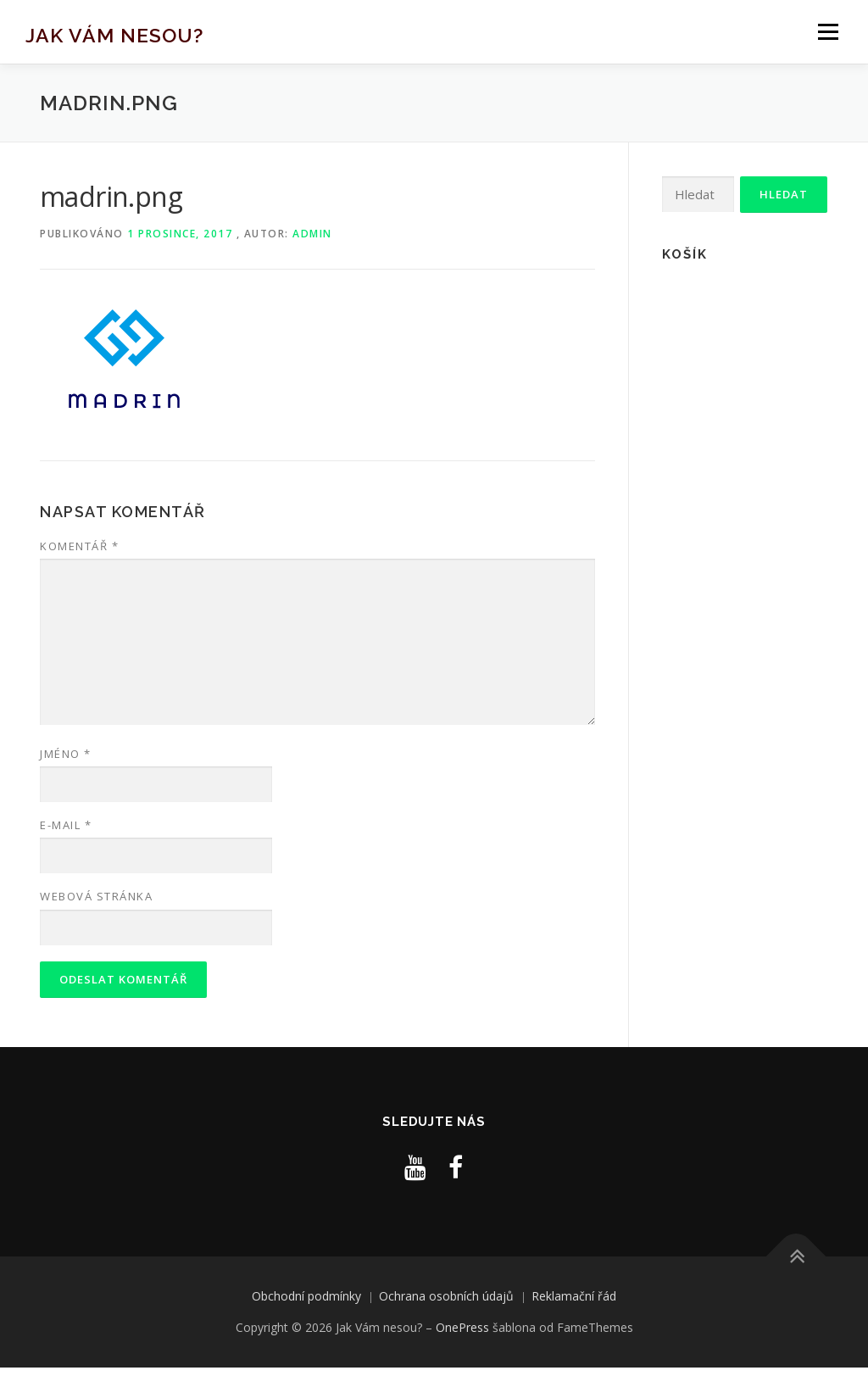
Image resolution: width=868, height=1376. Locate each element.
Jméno (66, 753)
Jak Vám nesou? (114, 34)
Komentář (79, 546)
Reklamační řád (573, 1296)
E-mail (66, 825)
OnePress (462, 1327)
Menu (828, 32)
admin (312, 233)
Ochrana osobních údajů (446, 1296)
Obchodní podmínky (306, 1296)
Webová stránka (96, 896)
